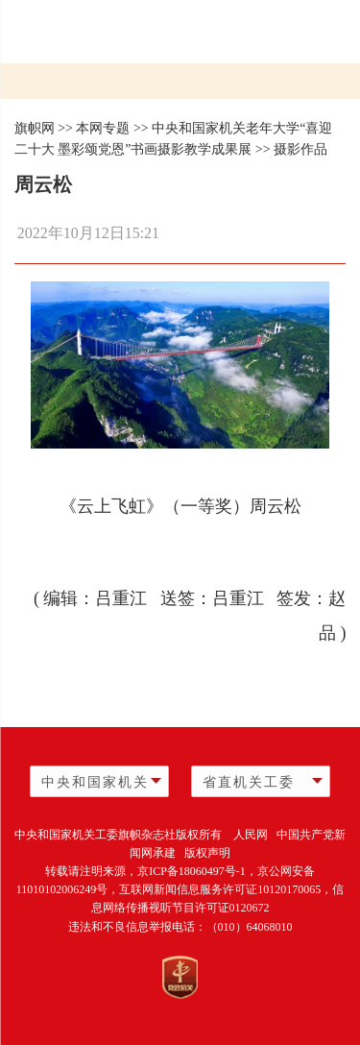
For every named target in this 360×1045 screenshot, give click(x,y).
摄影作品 (300, 149)
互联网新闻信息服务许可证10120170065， (225, 889)
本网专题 (103, 128)
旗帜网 (34, 128)
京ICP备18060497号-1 (191, 871)
